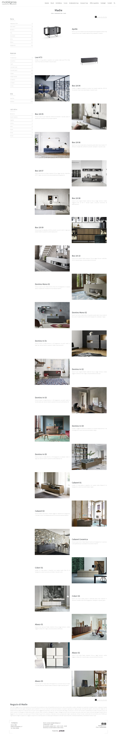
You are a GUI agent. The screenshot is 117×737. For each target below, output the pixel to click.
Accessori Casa (84, 3)
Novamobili (21, 36)
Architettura (59, 3)
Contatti (110, 3)
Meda (21, 126)
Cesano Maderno (21, 117)
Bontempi (21, 30)
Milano (21, 129)
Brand (52, 3)
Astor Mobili (21, 26)
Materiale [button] (13, 53)
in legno (21, 73)
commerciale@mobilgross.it (53, 723)
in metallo (21, 83)
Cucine (65, 3)
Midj (21, 33)
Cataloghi (103, 3)
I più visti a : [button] (14, 109)
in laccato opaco (21, 70)
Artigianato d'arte (21, 23)
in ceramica (21, 61)
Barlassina (21, 114)
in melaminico (21, 58)
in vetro (21, 86)
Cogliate (21, 120)
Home (52, 13)
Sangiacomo (21, 45)
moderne (21, 101)
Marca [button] (12, 19)
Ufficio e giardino (94, 3)
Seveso (21, 136)
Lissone (21, 123)
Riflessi (21, 42)
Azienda (47, 3)
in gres (21, 64)
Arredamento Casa (74, 3)
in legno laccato (21, 76)
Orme (21, 39)
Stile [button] (11, 94)
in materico (21, 79)
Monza (21, 132)
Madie (64, 13)
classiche (21, 98)
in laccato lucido (21, 67)
